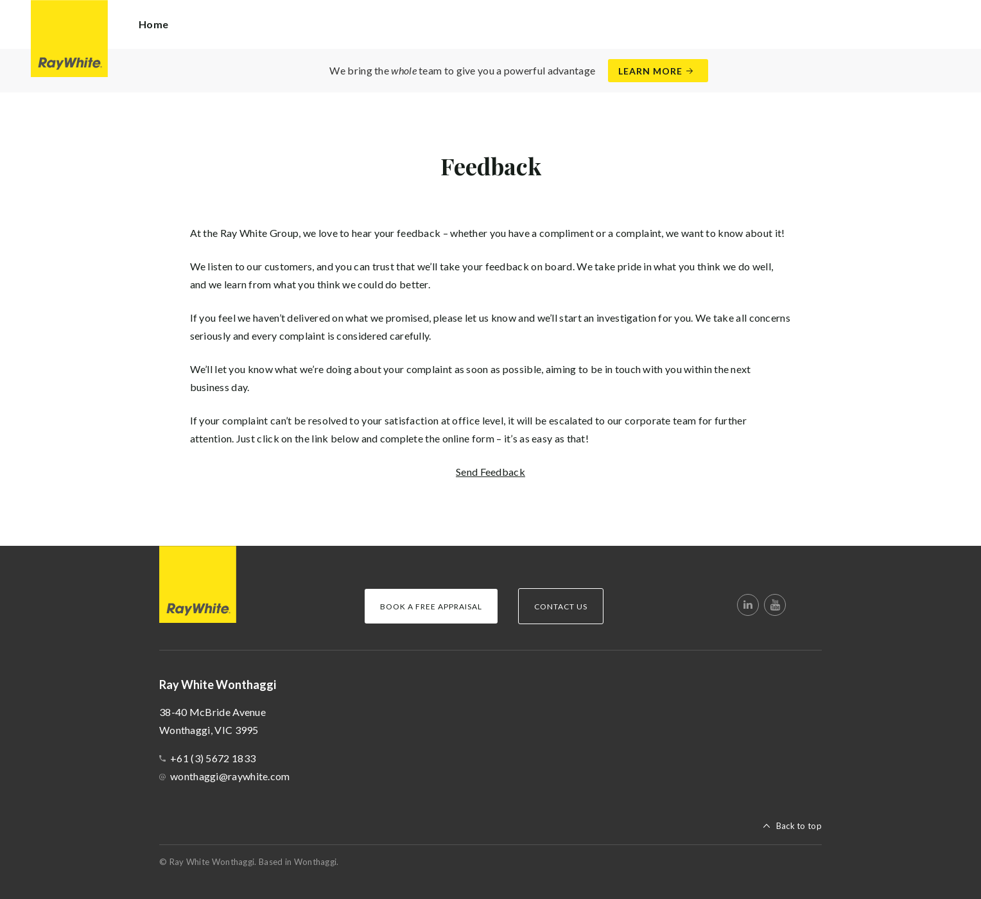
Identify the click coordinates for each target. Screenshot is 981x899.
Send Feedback (490, 472)
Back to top (799, 826)
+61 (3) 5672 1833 (213, 758)
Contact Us (560, 606)
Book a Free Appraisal (431, 606)
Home (153, 24)
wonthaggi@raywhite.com (230, 776)
